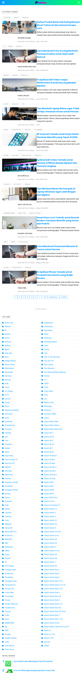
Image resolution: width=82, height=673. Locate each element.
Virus (46, 344)
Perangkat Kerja (11, 530)
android (6, 63)
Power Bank (9, 542)
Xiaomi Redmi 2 (50, 462)
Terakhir (64, 246)
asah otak (8, 303)
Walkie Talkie (49, 352)
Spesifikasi (48, 280)
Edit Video (15, 131)
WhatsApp (48, 356)
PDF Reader (9, 515)
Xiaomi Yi (47, 580)
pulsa (7, 568)
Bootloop (8, 325)
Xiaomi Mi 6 (48, 390)
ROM (7, 580)
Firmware (8, 379)
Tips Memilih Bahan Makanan (55, 322)
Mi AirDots (9, 485)
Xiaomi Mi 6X (49, 394)
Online (7, 504)
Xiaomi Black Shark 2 (52, 375)
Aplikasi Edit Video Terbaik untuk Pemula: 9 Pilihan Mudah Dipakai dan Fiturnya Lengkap (50, 138)
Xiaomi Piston (49, 451)
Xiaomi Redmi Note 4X (52, 546)
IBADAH (8, 417)
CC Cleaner (9, 341)
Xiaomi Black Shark (51, 371)
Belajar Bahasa (10, 310)
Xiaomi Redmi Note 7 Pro (53, 568)
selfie (7, 591)
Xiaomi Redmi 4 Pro (51, 485)
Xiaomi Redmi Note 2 (52, 523)
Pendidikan (9, 527)
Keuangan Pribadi (11, 439)
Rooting (8, 584)
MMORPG (8, 489)
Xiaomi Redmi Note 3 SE (53, 538)
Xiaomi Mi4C (49, 432)
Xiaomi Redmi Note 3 (52, 527)
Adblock (8, 276)
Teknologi (25, 17)
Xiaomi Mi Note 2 (50, 424)
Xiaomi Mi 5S (49, 386)
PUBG (7, 565)
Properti (8, 561)
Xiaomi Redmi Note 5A (52, 557)
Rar (6, 576)
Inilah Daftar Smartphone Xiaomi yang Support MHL (34, 638)
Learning (8, 466)
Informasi (8, 420)
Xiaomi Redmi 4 (50, 477)
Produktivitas (16, 109)
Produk (7, 549)
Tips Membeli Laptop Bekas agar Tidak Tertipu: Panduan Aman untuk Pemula (49, 92)
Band (7, 306)
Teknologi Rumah (34, 177)
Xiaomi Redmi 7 (50, 511)
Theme (46, 299)
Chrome (8, 348)
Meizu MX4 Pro (11, 481)
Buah (6, 333)
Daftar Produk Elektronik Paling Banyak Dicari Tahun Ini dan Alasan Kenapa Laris (48, 24)
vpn (45, 348)
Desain (10, 40)
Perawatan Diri (10, 534)
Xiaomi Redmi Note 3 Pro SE (54, 534)
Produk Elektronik (11, 553)
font (6, 386)
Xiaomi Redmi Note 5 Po (53, 553)
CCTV (7, 344)
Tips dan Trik (49, 310)
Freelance (8, 394)
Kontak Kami (45, 663)
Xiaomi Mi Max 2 (50, 417)
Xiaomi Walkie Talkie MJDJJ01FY (56, 576)
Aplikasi (14, 63)
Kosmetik (8, 451)
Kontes (7, 447)
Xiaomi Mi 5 (48, 382)
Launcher (8, 462)
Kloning (7, 443)
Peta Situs (9, 663)
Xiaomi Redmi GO (50, 515)
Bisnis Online (10, 314)
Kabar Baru (9, 424)
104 (45, 246)
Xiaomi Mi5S (49, 443)
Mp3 (6, 492)
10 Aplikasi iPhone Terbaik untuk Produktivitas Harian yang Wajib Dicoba (48, 229)
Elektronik (7, 17)
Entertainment (10, 375)
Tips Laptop (17, 154)
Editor (7, 367)
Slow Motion (9, 595)
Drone (7, 356)
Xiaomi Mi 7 (48, 398)
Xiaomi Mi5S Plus (50, 447)
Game (7, 401)
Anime (7, 287)
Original (7, 508)
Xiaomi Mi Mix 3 (50, 420)
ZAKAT (46, 595)
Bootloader (9, 322)
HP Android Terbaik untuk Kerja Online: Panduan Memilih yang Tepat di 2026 (49, 115)
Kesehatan (9, 436)
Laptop (6, 86)
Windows (27, 154)
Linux (7, 470)
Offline (7, 500)
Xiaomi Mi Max (49, 413)
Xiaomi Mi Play (49, 428)
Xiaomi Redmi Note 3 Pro (53, 530)
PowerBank (9, 546)
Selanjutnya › (53, 246)
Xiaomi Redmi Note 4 (52, 542)
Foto (6, 390)
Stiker (46, 284)
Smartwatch (48, 276)
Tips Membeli (38, 109)
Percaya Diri (9, 538)
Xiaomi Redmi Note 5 (52, 549)
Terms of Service (23, 663)
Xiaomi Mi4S (49, 436)
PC (6, 511)
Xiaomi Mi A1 (49, 401)
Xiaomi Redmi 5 (50, 496)
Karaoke (8, 428)
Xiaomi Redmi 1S (50, 458)
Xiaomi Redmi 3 (50, 466)
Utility (46, 337)
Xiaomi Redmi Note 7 (52, 565)
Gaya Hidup (9, 405)
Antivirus (8, 291)
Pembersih (9, 523)
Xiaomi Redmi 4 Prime (52, 481)
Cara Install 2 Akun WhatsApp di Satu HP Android (32, 611)
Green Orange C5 (11, 409)
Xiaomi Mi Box (49, 409)
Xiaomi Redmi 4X (50, 492)
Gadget (16, 17)
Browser (8, 329)
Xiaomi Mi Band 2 (50, 405)
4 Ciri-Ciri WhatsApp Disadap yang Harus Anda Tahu (34, 620)
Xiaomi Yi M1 (49, 587)
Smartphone (48, 272)
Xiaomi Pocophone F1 (52, 455)
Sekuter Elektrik (11, 587)
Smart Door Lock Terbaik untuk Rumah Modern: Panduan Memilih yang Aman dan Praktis (49, 183)
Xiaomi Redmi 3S (50, 470)
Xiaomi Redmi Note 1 (52, 519)
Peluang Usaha (10, 519)
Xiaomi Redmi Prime (51, 572)
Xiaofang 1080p (50, 363)
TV (45, 329)
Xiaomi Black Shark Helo (53, 379)
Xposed (47, 591)
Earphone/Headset (12, 360)
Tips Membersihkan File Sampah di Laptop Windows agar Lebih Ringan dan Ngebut (46, 160)
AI (4, 40)
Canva (5, 200)
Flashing (8, 382)
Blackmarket (9, 318)
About (35, 663)
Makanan (8, 473)
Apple (7, 299)
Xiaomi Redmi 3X (50, 473)
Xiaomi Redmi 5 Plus (52, 500)
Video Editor (48, 341)
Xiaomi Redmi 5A (50, 504)
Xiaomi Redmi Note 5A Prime (55, 561)
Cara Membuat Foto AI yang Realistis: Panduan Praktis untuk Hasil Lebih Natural (49, 46)
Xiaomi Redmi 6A (50, 508)
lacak (7, 455)
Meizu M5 (8, 477)
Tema (46, 295)
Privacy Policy (59, 663)
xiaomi (46, 367)
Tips (23, 86)
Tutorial (47, 325)
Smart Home (22, 177)
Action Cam (9, 272)
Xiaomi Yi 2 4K (49, 584)
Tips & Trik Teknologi (52, 306)
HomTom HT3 (10, 413)
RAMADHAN (9, 572)
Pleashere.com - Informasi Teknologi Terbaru (47, 670)
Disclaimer (72, 663)
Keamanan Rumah (9, 177)
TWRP (46, 333)
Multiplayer (9, 496)
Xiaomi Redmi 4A (50, 489)
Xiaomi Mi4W (49, 439)
